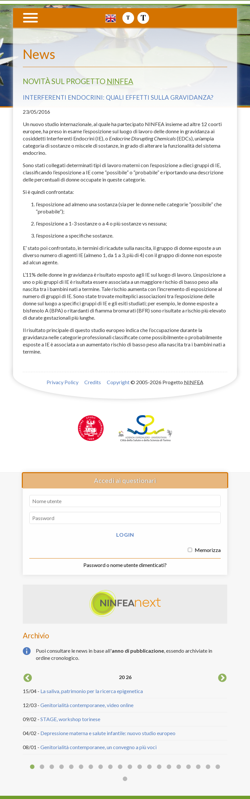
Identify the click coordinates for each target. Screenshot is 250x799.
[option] (125, 713)
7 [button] (91, 767)
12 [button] (139, 767)
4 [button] (61, 767)
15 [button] (169, 767)
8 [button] (100, 767)
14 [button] (159, 767)
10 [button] (120, 767)
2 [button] (42, 767)
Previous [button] (28, 678)
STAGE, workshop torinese (70, 719)
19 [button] (208, 767)
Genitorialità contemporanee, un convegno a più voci (98, 747)
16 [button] (178, 767)
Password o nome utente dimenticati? (125, 565)
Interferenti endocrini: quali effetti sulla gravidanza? (118, 97)
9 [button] (110, 767)
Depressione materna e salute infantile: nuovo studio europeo (107, 733)
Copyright (118, 382)
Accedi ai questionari (125, 480)
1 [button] (32, 767)
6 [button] (81, 767)
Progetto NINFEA (199, 31)
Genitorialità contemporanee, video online (86, 705)
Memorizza (204, 550)
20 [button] (218, 767)
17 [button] (188, 767)
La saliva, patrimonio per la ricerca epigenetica (91, 691)
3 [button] (52, 767)
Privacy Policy (62, 382)
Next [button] (222, 678)
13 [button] (149, 767)
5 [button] (71, 767)
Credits (92, 382)
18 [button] (198, 767)
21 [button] (125, 779)
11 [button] (130, 767)
